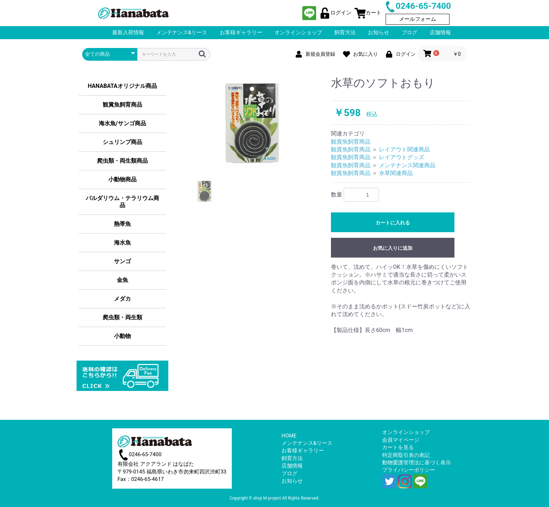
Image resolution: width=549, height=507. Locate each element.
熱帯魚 (122, 224)
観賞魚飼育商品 (122, 104)
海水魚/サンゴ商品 (122, 123)
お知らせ (292, 481)
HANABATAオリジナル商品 (122, 86)
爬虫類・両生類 (122, 317)
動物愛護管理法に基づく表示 (416, 462)
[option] (253, 123)
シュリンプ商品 (122, 142)
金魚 (122, 280)
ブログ (289, 473)
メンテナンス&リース (307, 443)
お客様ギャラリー (303, 450)
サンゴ (122, 261)
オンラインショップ (406, 432)
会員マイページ (400, 440)
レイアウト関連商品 (404, 149)
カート (367, 13)
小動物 (122, 336)
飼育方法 (292, 458)
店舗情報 (292, 466)
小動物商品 (122, 179)
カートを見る (398, 447)
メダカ (122, 298)
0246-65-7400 (417, 6)
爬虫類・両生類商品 (122, 160)
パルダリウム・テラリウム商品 (122, 202)
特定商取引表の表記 (406, 455)
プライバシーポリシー (408, 470)
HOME (289, 436)
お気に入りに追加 (392, 248)
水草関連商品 (396, 173)
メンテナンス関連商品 (407, 165)
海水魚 (122, 242)
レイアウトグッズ (401, 157)
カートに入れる (392, 222)
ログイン (335, 13)
